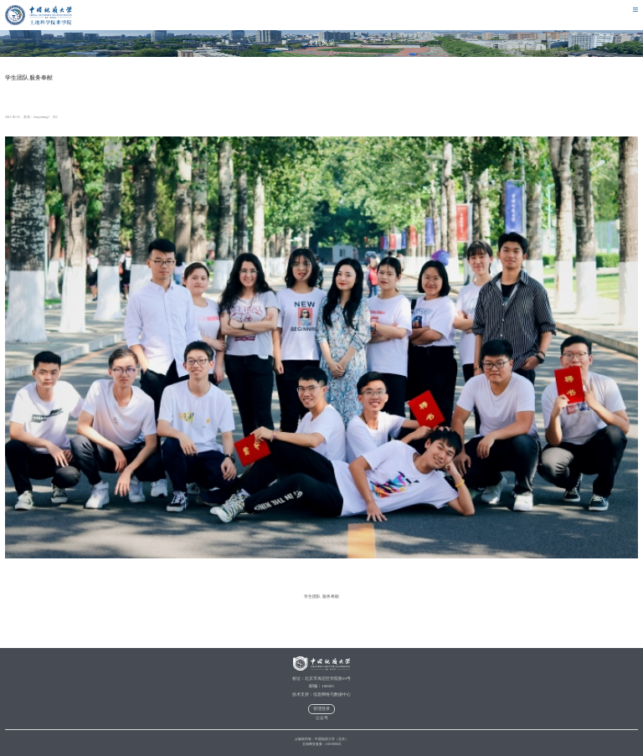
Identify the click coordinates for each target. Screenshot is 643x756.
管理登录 (321, 709)
